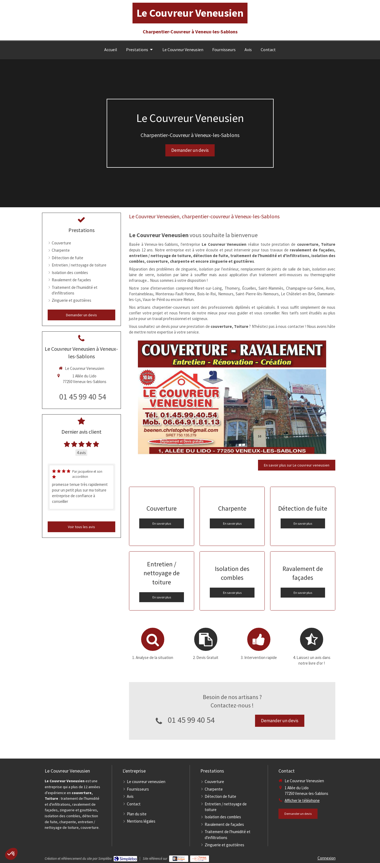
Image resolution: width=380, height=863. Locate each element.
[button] (11, 853)
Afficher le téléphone (302, 800)
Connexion (327, 858)
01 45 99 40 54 (191, 720)
